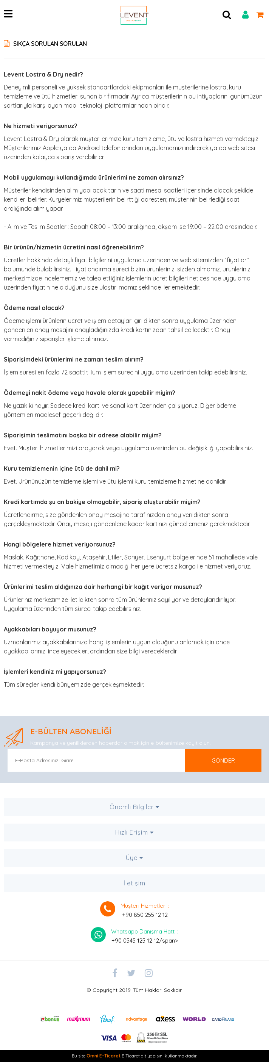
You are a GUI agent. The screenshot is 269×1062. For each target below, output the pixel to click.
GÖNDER (223, 760)
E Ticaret (131, 1056)
